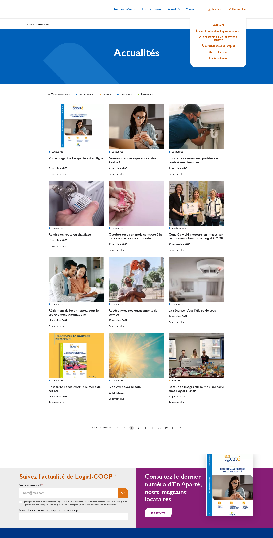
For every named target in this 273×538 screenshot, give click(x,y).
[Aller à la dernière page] (187, 428)
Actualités (43, 24)
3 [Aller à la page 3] (145, 427)
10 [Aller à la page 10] (166, 427)
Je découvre (158, 512)
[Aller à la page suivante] (180, 428)
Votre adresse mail (31, 485)
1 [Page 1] (131, 427)
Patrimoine (146, 94)
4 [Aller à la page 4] (152, 427)
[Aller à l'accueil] (36, 9)
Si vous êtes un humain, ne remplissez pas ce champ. (49, 510)
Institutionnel (86, 94)
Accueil (31, 24)
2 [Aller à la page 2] (138, 427)
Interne (106, 94)
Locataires (125, 94)
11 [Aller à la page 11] (173, 427)
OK (123, 492)
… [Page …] (159, 427)
